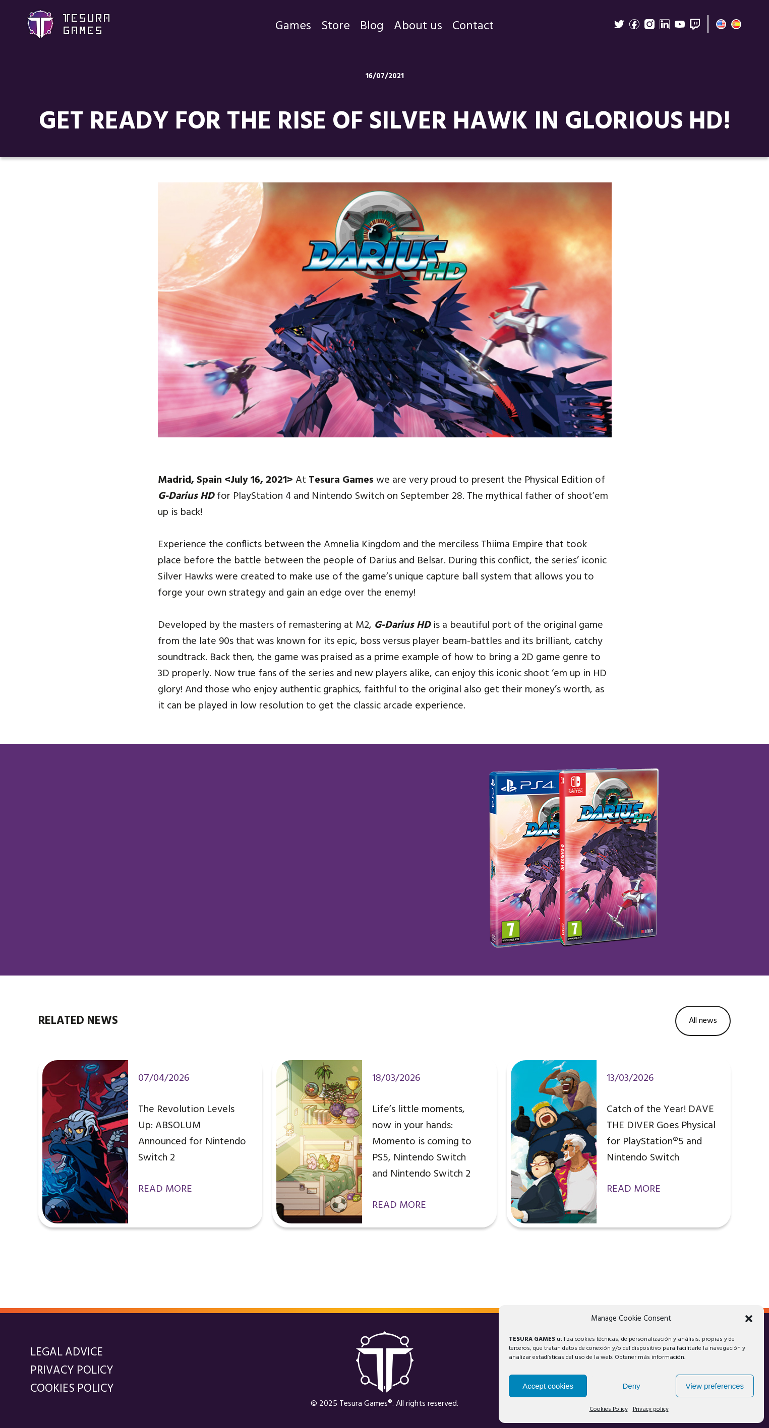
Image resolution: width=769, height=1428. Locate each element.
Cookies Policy (608, 1409)
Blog (372, 30)
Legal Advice (66, 1352)
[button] (749, 1319)
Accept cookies (547, 1386)
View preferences (715, 1386)
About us (418, 30)
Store (335, 30)
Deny (631, 1386)
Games (293, 30)
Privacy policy (651, 1409)
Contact (473, 30)
